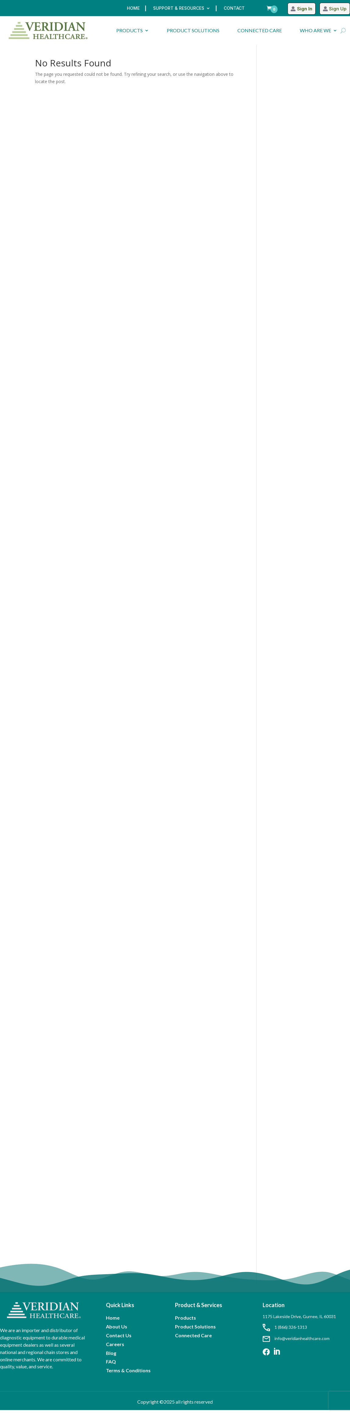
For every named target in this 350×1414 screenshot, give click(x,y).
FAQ (111, 1365)
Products (185, 1321)
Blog (111, 1357)
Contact (234, 8)
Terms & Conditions (128, 1374)
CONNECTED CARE (259, 30)
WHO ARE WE (315, 30)
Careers (115, 1348)
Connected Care (193, 1339)
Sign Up (337, 9)
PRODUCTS (129, 30)
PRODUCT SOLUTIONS (193, 30)
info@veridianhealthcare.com (296, 1342)
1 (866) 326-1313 (285, 1331)
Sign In (303, 9)
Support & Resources (178, 8)
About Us (116, 1330)
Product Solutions (195, 1330)
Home (133, 8)
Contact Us (118, 1339)
